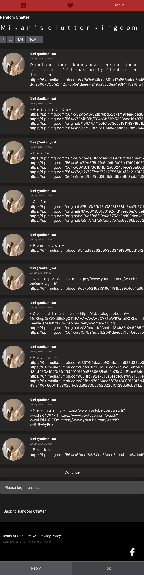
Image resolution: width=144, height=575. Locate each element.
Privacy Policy (50, 536)
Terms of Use (12, 536)
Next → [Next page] (34, 39)
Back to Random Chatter (25, 511)
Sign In (119, 5)
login (21, 487)
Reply (36, 568)
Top (108, 568)
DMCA (31, 536)
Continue (72, 472)
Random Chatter (15, 17)
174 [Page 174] (20, 39)
